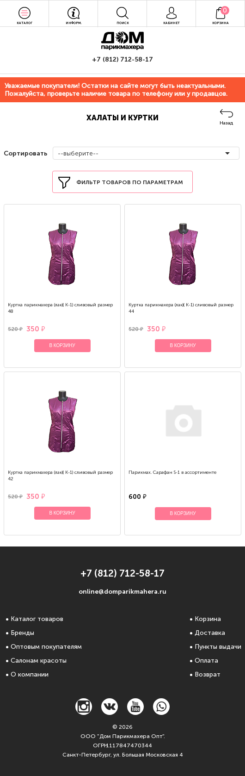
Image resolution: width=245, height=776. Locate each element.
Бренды (22, 633)
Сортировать (24, 153)
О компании (30, 674)
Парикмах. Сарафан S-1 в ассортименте (172, 472)
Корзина (208, 619)
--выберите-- (78, 153)
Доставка (210, 633)
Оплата (206, 660)
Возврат (207, 674)
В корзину (62, 345)
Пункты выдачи (218, 647)
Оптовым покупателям (46, 647)
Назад (226, 123)
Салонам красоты (39, 660)
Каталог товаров (37, 619)
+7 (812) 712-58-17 (122, 59)
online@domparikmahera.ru (122, 592)
